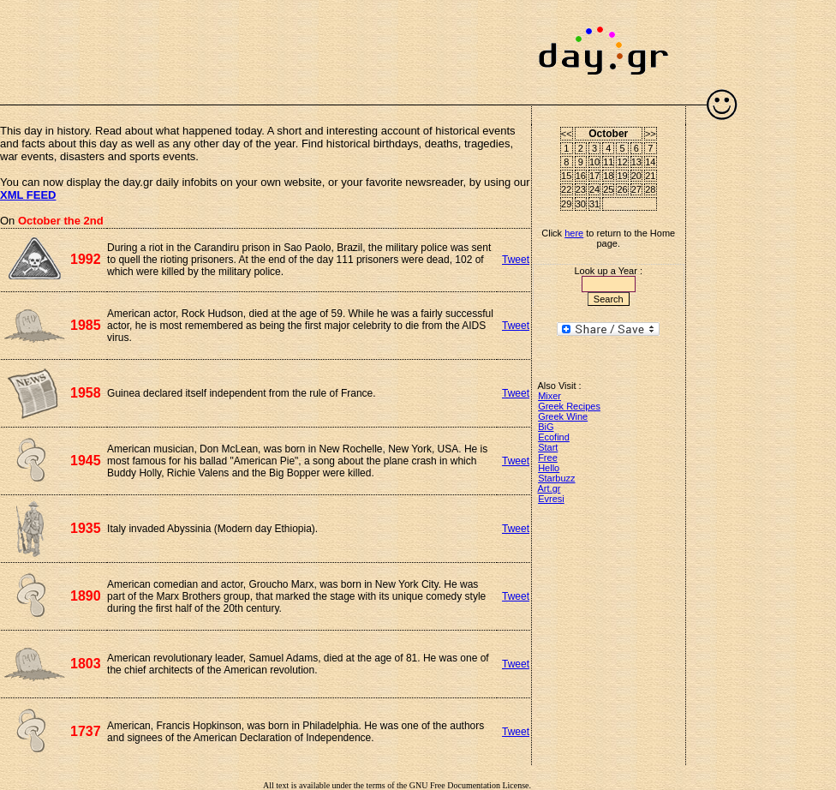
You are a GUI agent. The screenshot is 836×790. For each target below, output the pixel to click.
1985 (85, 325)
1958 (85, 393)
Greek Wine (563, 416)
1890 (85, 596)
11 (608, 162)
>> (650, 134)
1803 (85, 663)
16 (581, 176)
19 (622, 176)
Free (548, 457)
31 (594, 204)
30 (581, 204)
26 (622, 189)
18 (608, 176)
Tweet (515, 260)
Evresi (551, 499)
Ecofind (554, 437)
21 (650, 176)
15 (566, 176)
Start (548, 447)
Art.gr (549, 488)
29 (566, 204)
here (573, 233)
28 (650, 189)
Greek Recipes (569, 406)
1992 (85, 259)
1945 (85, 460)
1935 (85, 528)
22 (566, 189)
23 (581, 189)
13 (636, 162)
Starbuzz (556, 478)
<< (566, 134)
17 (594, 176)
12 (622, 162)
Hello (548, 468)
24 (594, 189)
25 (608, 189)
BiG (545, 427)
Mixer (549, 396)
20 (636, 176)
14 (650, 162)
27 (636, 189)
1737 (85, 731)
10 (594, 162)
